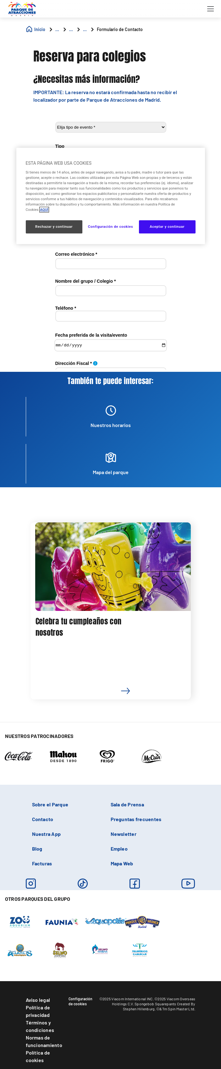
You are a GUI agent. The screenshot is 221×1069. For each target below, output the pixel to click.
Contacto (42, 819)
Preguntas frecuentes (136, 819)
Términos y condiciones (40, 1026)
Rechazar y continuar (54, 226)
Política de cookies (38, 1056)
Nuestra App (46, 834)
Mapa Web (122, 863)
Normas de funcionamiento (44, 1041)
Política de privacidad (38, 1011)
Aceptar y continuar (167, 226)
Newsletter (123, 834)
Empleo (119, 849)
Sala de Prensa (127, 804)
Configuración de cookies (80, 1001)
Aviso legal (38, 1000)
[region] (110, 196)
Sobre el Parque (50, 804)
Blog (37, 849)
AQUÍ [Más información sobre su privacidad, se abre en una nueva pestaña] (44, 209)
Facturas (42, 863)
